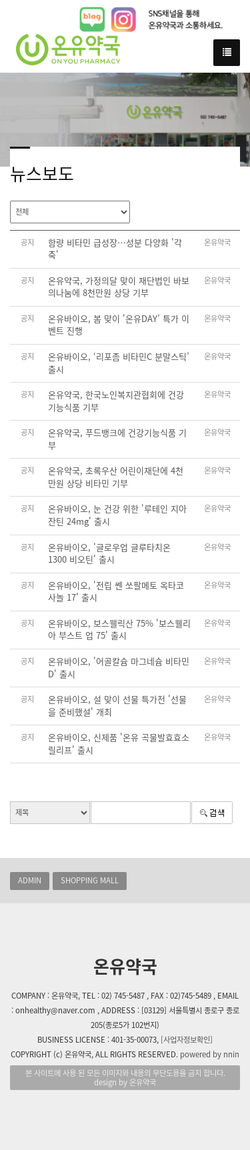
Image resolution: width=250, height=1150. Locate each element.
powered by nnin (209, 1054)
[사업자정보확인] (187, 1039)
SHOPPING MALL (90, 880)
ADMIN (29, 880)
